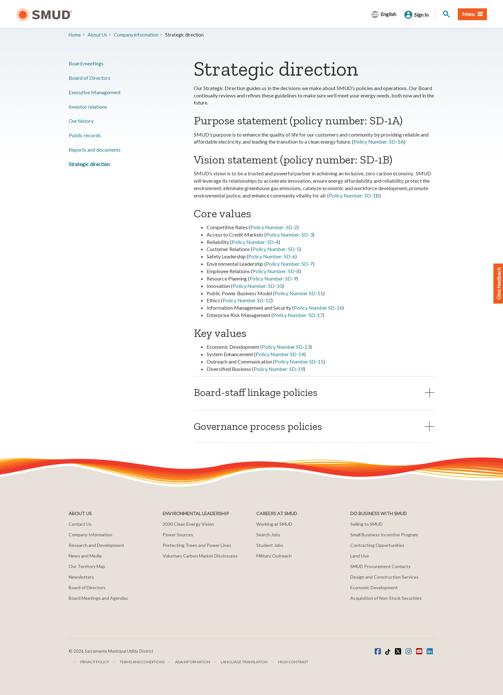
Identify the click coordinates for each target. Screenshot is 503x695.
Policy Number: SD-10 (257, 286)
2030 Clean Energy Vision (188, 524)
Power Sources (178, 534)
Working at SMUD (274, 524)
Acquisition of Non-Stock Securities (386, 598)
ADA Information (192, 661)
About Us (97, 35)
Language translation (244, 661)
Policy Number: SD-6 (271, 256)
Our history (81, 121)
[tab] (314, 392)
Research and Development (96, 545)
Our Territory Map (87, 566)
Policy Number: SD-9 (273, 278)
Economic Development (374, 587)
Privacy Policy (94, 661)
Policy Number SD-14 (280, 354)
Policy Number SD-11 (299, 293)
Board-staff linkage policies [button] (256, 392)
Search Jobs (268, 534)
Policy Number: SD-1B (354, 195)
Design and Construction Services (384, 577)
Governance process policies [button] (258, 426)
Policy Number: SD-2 (273, 227)
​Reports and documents (95, 150)
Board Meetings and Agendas (98, 598)
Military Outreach (274, 555)
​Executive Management (95, 92)
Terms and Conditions (142, 661)
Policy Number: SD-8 (275, 271)
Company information (136, 35)
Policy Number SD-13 (286, 347)
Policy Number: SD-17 (298, 315)
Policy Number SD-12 (247, 300)
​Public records (85, 135)
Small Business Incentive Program (384, 534)
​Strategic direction (89, 164)
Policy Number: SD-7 (289, 264)
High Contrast (293, 661)
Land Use (359, 555)
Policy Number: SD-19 (278, 369)
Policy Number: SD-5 (275, 249)
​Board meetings (86, 63)
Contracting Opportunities (377, 545)
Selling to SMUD (366, 524)
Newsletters (81, 577)
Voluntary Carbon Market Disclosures (200, 555)
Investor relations (88, 107)
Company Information (90, 534)
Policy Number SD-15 (299, 361)
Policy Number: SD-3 (289, 234)
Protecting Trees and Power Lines (197, 545)
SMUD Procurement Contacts (380, 566)
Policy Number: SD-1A (379, 141)
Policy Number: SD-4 (255, 242)
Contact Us (80, 524)
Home (75, 35)
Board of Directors (89, 78)
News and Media (85, 555)
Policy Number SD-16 (318, 308)
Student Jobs (269, 545)
